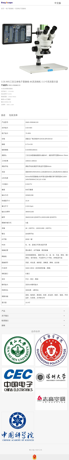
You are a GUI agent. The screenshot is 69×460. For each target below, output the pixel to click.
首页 (2, 8)
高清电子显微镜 (20, 8)
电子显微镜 (9, 8)
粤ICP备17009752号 (35, 450)
